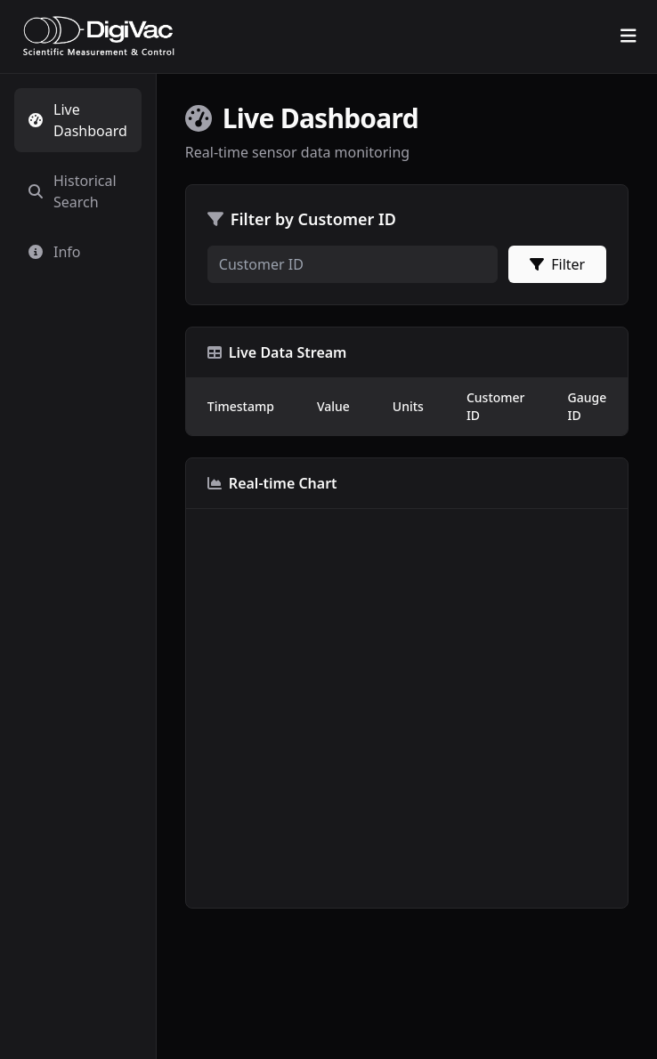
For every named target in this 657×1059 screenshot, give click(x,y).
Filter (557, 264)
